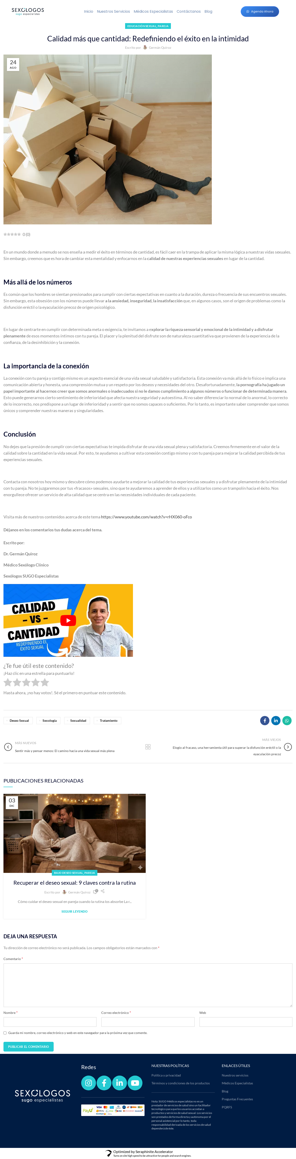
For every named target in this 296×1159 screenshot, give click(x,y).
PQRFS (227, 1107)
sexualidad (78, 720)
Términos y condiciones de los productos (180, 1083)
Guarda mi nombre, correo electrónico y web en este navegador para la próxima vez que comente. (77, 1033)
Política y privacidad (166, 1075)
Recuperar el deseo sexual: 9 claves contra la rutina (74, 882)
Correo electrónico (116, 1012)
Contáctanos (189, 11)
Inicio (88, 11)
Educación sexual (141, 26)
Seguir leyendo (74, 911)
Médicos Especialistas (153, 11)
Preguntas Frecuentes (237, 1099)
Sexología (50, 720)
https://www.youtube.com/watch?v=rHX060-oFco (146, 516)
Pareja (163, 26)
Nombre (10, 1012)
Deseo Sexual (19, 720)
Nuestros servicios (113, 11)
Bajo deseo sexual (68, 873)
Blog (208, 11)
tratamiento (108, 720)
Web (202, 1013)
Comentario (13, 958)
